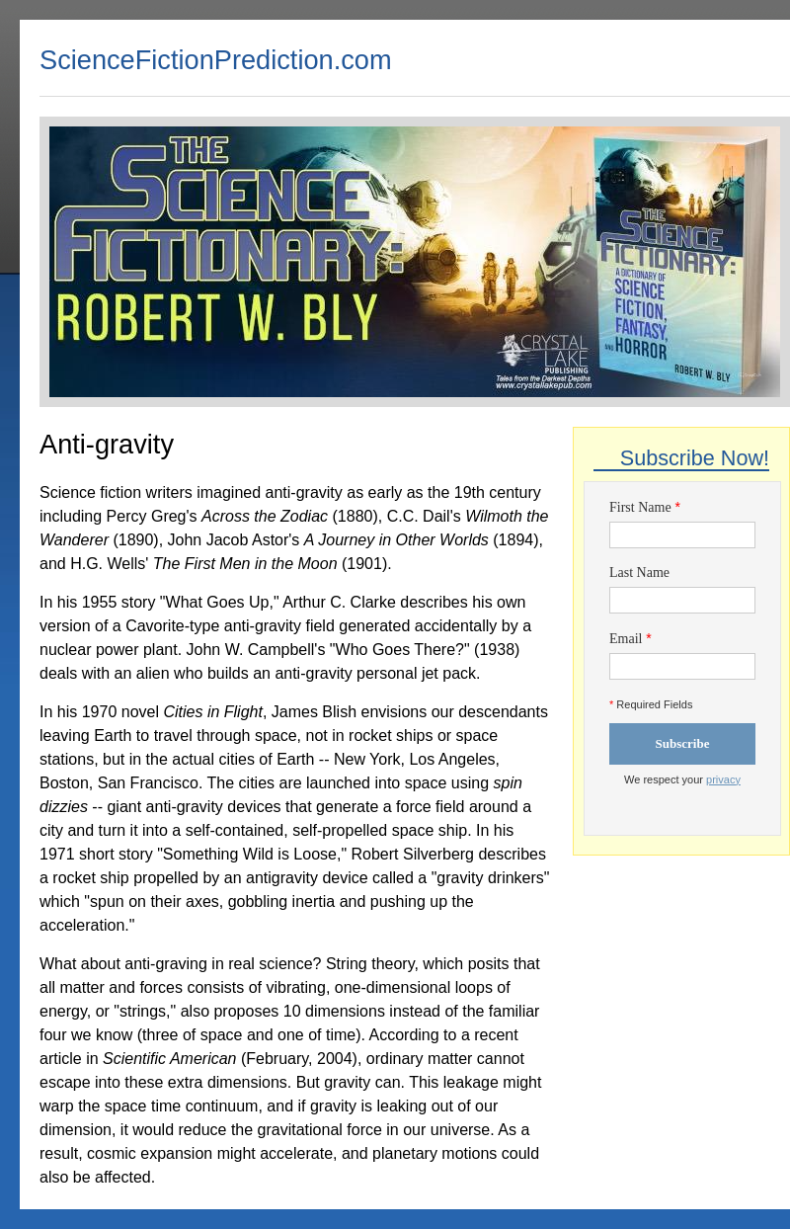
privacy (723, 779)
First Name (640, 507)
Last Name (639, 572)
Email (625, 638)
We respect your (682, 779)
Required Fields (650, 704)
